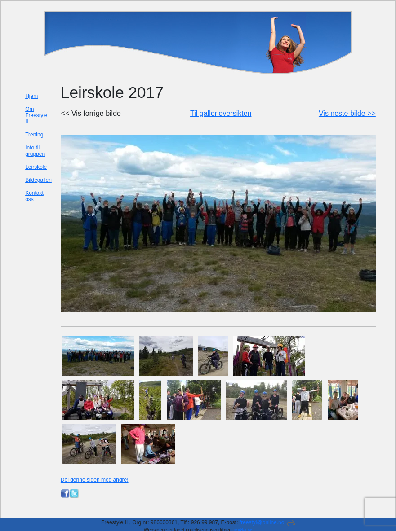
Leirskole (36, 167)
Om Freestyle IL (36, 115)
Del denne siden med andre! (95, 480)
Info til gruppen (35, 151)
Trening (34, 135)
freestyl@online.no (262, 522)
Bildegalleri (38, 180)
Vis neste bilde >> (347, 113)
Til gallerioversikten (220, 113)
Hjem (31, 96)
